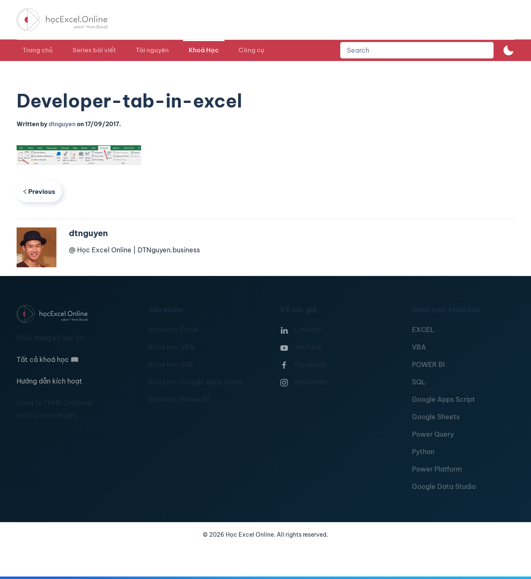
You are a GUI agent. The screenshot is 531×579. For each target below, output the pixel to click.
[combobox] (417, 50)
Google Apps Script (443, 399)
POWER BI (428, 364)
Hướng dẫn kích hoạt (49, 381)
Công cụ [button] (251, 50)
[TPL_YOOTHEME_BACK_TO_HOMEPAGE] (70, 19)
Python (423, 451)
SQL (419, 382)
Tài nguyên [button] (152, 50)
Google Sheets (436, 417)
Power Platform (437, 469)
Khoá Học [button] (204, 50)
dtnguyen (62, 124)
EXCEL (423, 329)
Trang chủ (37, 50)
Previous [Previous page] (39, 191)
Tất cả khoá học (48, 359)
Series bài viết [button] (94, 50)
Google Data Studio (444, 486)
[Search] (417, 50)
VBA (419, 347)
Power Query (433, 434)
